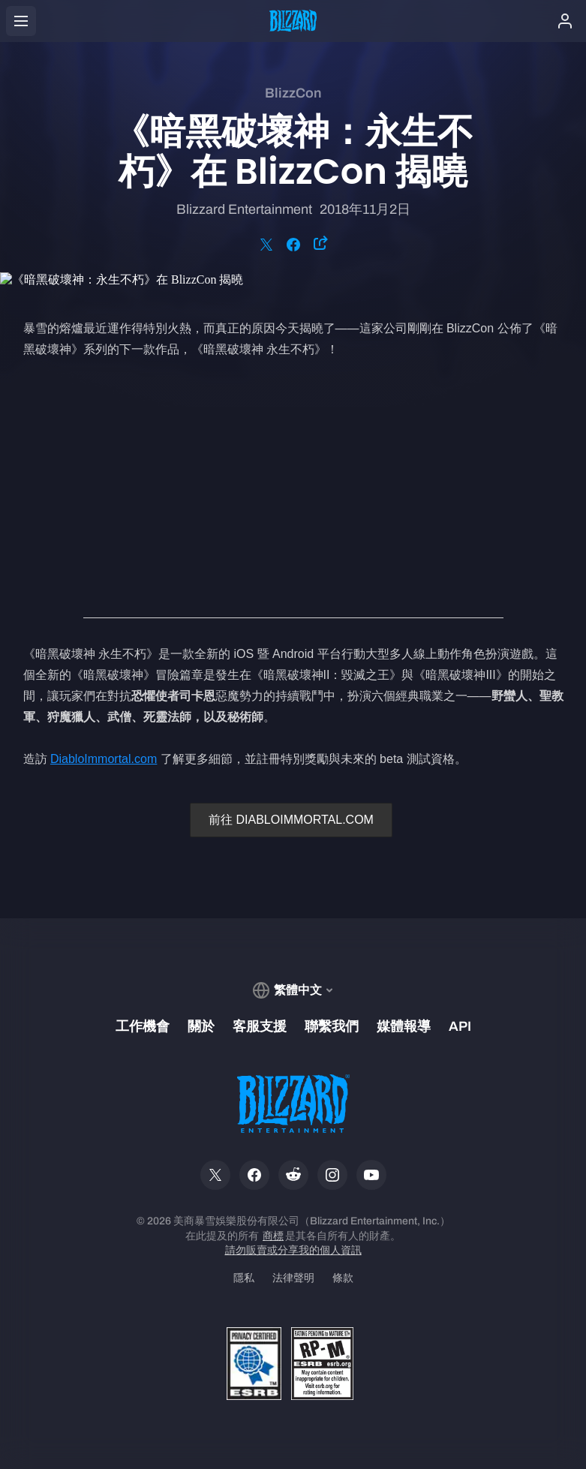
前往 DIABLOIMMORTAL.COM (291, 819)
